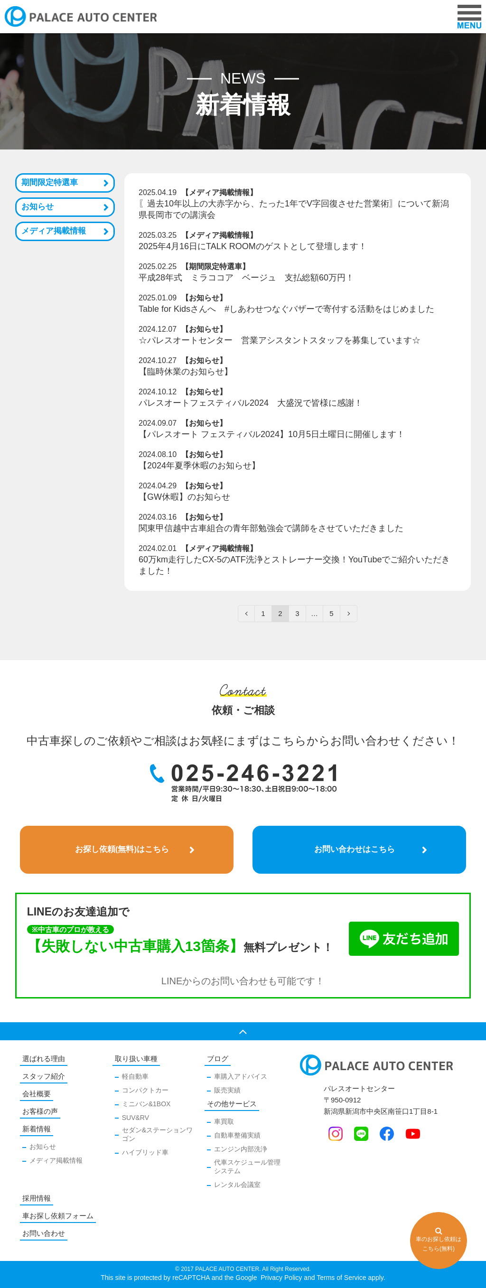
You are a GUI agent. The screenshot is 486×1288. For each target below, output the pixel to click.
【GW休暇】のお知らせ (184, 497)
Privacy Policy (280, 1277)
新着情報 (36, 1129)
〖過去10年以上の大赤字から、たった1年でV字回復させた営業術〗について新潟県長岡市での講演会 (294, 209)
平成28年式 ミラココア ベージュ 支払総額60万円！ (246, 277)
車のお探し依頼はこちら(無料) (439, 1239)
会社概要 (36, 1094)
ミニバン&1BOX (146, 1104)
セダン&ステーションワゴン (157, 1134)
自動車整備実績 (237, 1135)
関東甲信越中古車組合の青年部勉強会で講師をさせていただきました (271, 528)
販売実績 (227, 1090)
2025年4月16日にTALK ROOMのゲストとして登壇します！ (253, 246)
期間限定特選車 (49, 182)
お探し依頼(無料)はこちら (122, 849)
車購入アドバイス (240, 1076)
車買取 (224, 1121)
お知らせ (37, 206)
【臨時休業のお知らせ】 (186, 371)
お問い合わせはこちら (354, 849)
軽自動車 (135, 1076)
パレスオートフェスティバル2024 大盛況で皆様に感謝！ (251, 403)
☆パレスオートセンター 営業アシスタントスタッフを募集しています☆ (280, 340)
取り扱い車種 (136, 1059)
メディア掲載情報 (53, 230)
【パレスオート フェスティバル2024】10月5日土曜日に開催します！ (272, 434)
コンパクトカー (145, 1090)
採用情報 (36, 1198)
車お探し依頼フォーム (57, 1216)
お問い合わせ (43, 1233)
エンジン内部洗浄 (240, 1149)
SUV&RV (135, 1117)
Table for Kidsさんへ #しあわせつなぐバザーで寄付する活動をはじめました (286, 309)
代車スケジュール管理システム (247, 1166)
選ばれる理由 (43, 1059)
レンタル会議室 (237, 1184)
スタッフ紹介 (43, 1076)
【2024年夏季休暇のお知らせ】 (199, 465)
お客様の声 (40, 1111)
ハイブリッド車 (145, 1152)
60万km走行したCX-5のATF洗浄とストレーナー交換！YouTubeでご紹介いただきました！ (294, 565)
